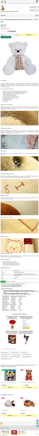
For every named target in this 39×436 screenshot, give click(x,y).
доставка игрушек (4, 356)
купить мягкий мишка (26, 354)
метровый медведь (24, 352)
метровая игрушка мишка (5, 354)
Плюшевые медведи (9, 348)
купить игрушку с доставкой (6, 358)
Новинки (14, 348)
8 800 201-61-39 (34, 10)
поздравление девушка (14, 352)
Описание (3, 80)
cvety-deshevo (4, 428)
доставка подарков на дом (27, 356)
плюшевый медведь (4, 352)
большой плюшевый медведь (15, 356)
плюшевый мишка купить (16, 354)
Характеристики (5, 267)
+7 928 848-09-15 (33, 7)
